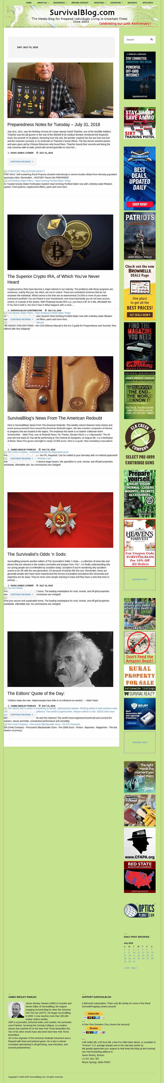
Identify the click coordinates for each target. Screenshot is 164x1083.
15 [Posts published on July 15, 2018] (125, 955)
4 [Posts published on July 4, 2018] (138, 949)
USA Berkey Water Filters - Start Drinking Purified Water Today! (37, 180)
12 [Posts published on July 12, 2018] (143, 952)
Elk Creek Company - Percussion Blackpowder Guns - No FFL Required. (42, 724)
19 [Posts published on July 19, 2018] (143, 955)
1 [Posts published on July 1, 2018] (124, 949)
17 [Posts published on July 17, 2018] (134, 955)
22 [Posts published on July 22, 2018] (125, 958)
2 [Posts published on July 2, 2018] (129, 949)
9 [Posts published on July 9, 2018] (129, 952)
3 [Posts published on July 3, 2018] (133, 949)
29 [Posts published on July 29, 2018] (125, 961)
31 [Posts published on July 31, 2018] (134, 961)
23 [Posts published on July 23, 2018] (130, 958)
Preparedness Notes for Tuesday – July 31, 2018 (53, 124)
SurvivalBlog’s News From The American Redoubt (54, 417)
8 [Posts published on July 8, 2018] (124, 952)
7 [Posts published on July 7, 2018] (151, 949)
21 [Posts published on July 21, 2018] (152, 955)
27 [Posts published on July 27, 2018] (148, 958)
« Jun (126, 968)
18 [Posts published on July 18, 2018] (139, 955)
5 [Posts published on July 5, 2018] (142, 949)
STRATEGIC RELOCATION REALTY (24, 171)
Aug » (134, 968)
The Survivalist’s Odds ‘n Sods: (37, 554)
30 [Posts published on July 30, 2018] (130, 961)
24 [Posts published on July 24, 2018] (134, 958)
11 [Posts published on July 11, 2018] (139, 952)
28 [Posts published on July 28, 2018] (152, 958)
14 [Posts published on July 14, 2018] (152, 952)
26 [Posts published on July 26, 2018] (143, 958)
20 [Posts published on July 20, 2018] (148, 955)
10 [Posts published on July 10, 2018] (134, 952)
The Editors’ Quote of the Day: (36, 693)
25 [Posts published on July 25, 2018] (139, 958)
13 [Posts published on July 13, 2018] (148, 952)
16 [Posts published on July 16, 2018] (130, 955)
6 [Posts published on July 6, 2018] (147, 949)
